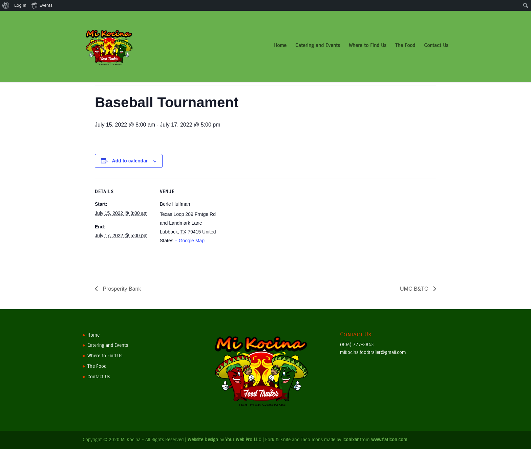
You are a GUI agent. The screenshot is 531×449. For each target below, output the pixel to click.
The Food (405, 48)
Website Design (203, 440)
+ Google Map (190, 240)
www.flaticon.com (389, 440)
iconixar (350, 440)
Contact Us (436, 48)
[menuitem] (6, 5)
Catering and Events (317, 48)
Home (280, 48)
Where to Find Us (367, 48)
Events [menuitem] (41, 5)
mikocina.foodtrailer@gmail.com (373, 352)
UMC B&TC (415, 289)
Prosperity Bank (121, 289)
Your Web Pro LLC (243, 440)
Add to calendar (130, 160)
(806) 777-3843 (357, 344)
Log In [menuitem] (20, 5)
